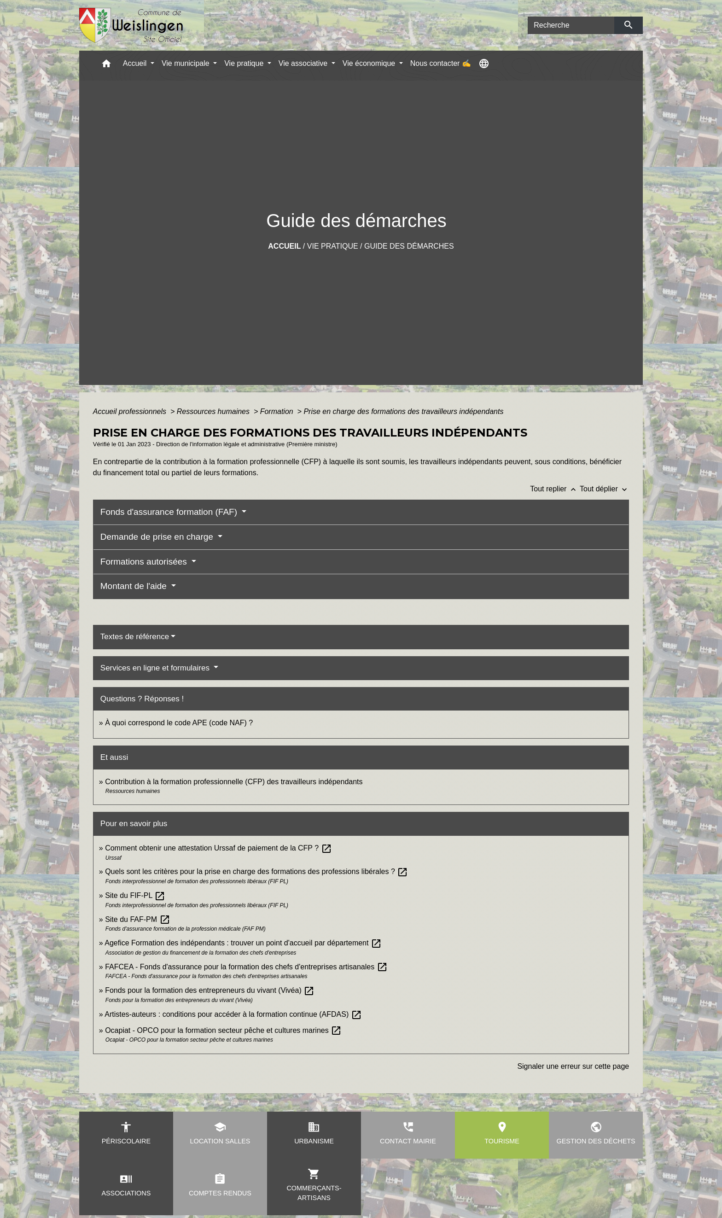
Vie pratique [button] (245, 63)
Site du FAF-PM (137, 919)
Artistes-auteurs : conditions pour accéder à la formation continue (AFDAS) (233, 1014)
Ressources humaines (214, 411)
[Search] (571, 25)
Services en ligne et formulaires (156, 668)
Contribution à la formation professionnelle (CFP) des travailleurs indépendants (233, 782)
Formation (277, 411)
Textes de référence (134, 636)
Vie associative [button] (304, 63)
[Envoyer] (628, 25)
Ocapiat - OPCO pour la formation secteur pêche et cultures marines (223, 1030)
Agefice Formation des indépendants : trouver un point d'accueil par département (243, 943)
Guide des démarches (409, 246)
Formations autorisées (144, 561)
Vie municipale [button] (186, 63)
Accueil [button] (136, 63)
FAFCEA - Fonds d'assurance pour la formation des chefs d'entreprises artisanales (246, 967)
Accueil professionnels (131, 411)
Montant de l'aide (134, 586)
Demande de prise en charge (157, 537)
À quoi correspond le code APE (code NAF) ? (179, 723)
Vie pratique (332, 246)
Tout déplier (604, 489)
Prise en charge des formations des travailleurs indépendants (403, 411)
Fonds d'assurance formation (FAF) (169, 512)
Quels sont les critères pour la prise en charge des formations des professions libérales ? (256, 871)
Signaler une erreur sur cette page (573, 1066)
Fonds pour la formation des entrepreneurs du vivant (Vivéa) (209, 990)
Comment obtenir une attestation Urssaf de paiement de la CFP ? (218, 848)
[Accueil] (131, 26)
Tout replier (555, 489)
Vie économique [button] (370, 63)
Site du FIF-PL (135, 895)
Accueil (284, 246)
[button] (106, 65)
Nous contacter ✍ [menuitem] (440, 63)
